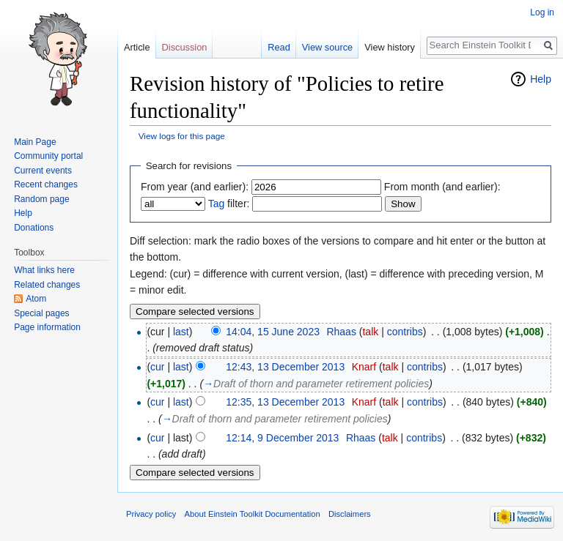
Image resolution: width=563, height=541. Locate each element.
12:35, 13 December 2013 (285, 402)
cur (157, 367)
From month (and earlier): (442, 187)
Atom (36, 299)
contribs (405, 331)
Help (540, 79)
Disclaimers (349, 514)
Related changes (47, 285)
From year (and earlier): (195, 187)
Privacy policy (151, 514)
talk (370, 331)
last (181, 331)
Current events (43, 170)
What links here (44, 270)
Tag (216, 203)
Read (279, 47)
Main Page (35, 142)
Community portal (48, 156)
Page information (47, 327)
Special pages (41, 313)
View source (327, 47)
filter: (229, 203)
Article (137, 47)
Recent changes (46, 184)
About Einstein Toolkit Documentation (252, 514)
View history (389, 47)
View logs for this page (182, 136)
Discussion (184, 47)
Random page (41, 199)
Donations (34, 228)
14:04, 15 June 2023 (273, 331)
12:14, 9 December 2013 (282, 438)
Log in (542, 12)
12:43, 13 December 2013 (285, 367)
